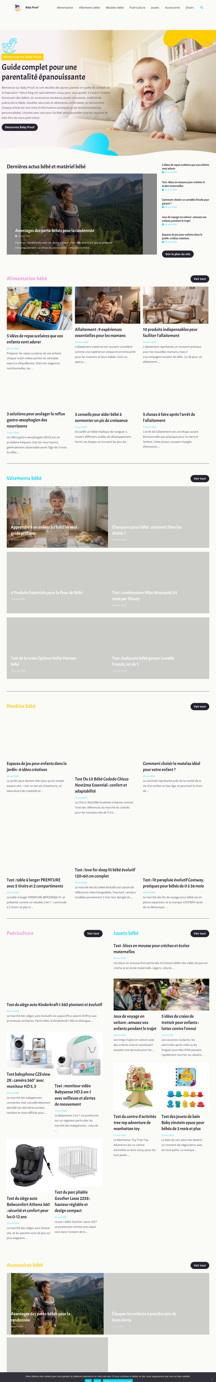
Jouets (156, 7)
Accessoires (173, 7)
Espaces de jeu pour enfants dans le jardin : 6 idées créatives (182, 236)
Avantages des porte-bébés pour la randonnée (57, 230)
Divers (190, 7)
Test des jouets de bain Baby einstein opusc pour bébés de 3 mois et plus (182, 1133)
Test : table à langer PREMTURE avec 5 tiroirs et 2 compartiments (37, 883)
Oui (88, 1377)
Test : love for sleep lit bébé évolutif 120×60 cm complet (100, 873)
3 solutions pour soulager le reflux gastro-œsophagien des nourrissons (34, 420)
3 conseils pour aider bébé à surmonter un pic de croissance (103, 417)
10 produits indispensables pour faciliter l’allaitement (172, 332)
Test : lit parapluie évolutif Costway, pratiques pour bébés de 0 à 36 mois (171, 886)
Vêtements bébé (92, 7)
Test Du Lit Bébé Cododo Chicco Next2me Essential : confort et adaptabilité (103, 785)
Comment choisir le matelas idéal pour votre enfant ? (173, 766)
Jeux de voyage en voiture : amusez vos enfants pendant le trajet (184, 219)
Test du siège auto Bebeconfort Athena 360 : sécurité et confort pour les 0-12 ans (28, 1219)
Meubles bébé (117, 7)
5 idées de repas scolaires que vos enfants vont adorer (36, 339)
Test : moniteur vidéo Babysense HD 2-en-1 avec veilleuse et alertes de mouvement (76, 1107)
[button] (201, 7)
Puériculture (139, 7)
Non (97, 1377)
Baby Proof (31, 7)
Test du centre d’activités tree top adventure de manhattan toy (131, 1133)
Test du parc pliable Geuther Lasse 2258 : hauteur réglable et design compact (74, 1213)
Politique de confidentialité (117, 1377)
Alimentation (68, 7)
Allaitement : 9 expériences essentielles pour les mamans (101, 332)
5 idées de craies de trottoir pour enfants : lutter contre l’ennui (181, 1028)
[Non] (211, 1374)
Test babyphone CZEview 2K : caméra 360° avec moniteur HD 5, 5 (28, 1095)
